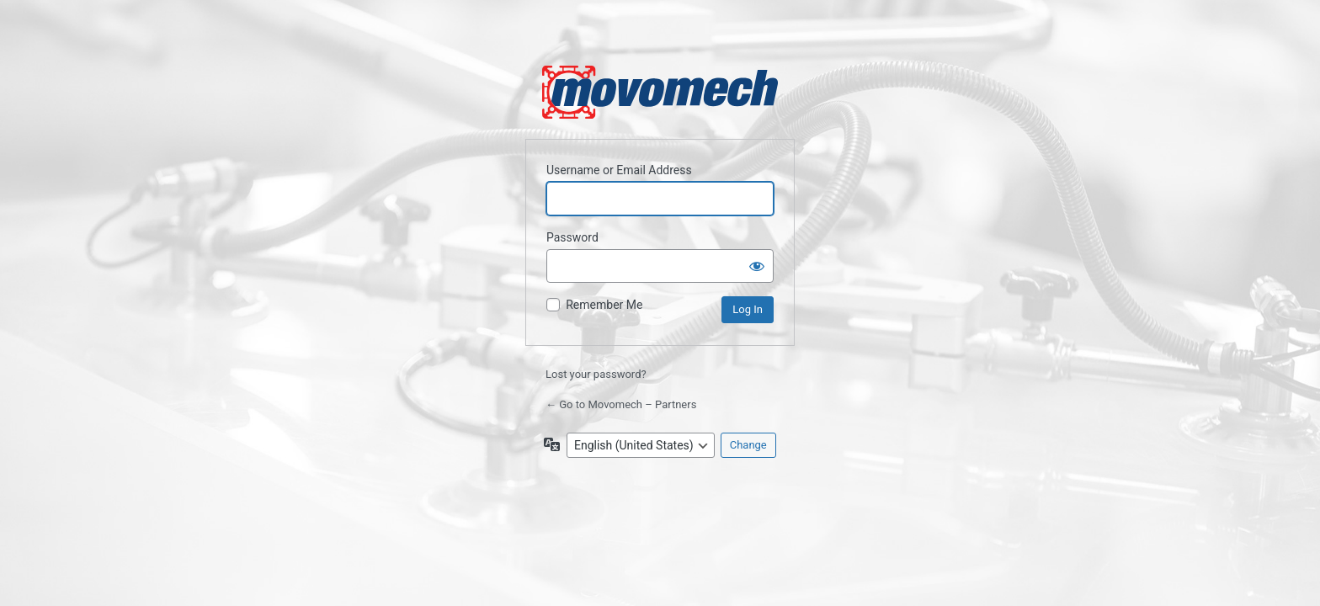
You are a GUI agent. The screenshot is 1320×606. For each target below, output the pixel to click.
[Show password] (757, 266)
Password (572, 237)
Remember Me (604, 304)
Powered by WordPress (660, 92)
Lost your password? (596, 374)
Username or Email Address (619, 170)
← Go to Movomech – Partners (621, 404)
